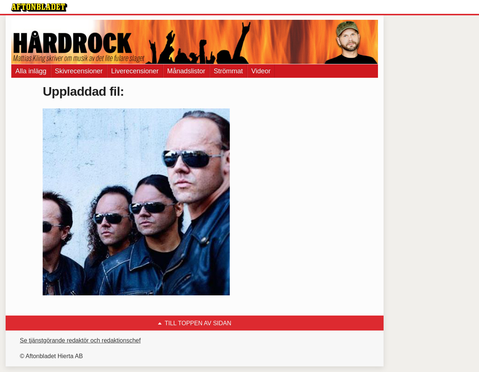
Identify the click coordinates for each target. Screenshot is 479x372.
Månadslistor (186, 71)
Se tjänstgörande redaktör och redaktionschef (80, 340)
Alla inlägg (30, 71)
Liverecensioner (135, 71)
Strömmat (228, 71)
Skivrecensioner (79, 71)
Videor (261, 71)
